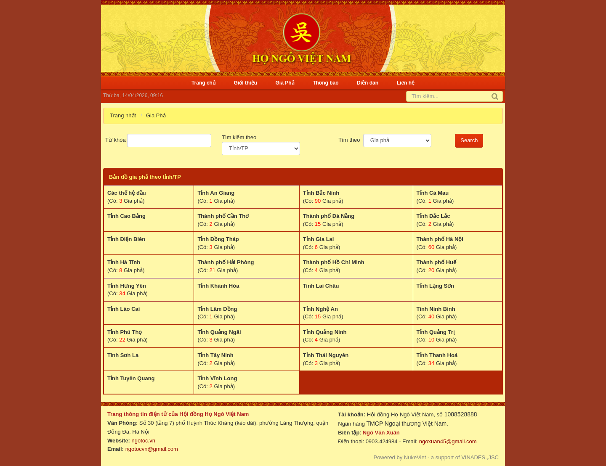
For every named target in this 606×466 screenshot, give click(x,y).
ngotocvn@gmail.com (151, 449)
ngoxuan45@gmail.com (446, 441)
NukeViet (415, 457)
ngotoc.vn (143, 440)
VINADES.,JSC (480, 457)
